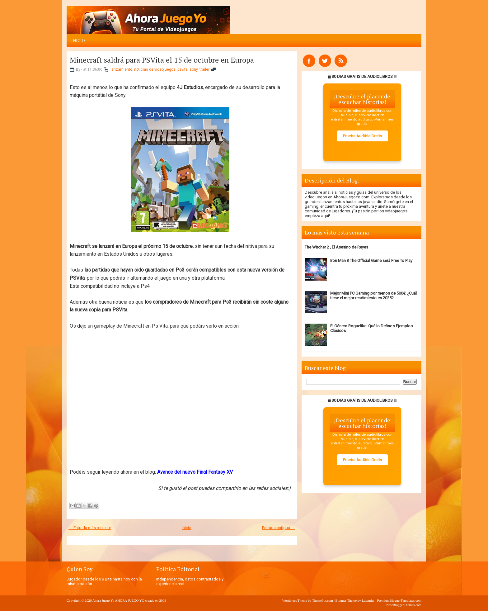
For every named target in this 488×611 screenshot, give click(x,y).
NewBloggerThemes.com (403, 605)
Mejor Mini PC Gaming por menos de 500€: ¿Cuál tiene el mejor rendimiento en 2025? (373, 295)
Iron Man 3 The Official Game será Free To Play (371, 260)
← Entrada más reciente (89, 527)
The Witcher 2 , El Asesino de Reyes (336, 247)
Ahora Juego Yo (103, 600)
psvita (182, 69)
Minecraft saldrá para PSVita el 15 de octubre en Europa (162, 60)
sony (194, 69)
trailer (204, 69)
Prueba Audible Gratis (362, 136)
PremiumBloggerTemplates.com (399, 600)
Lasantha (368, 600)
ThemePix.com (322, 600)
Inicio (78, 40)
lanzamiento (121, 69)
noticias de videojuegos (155, 69)
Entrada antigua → (278, 527)
